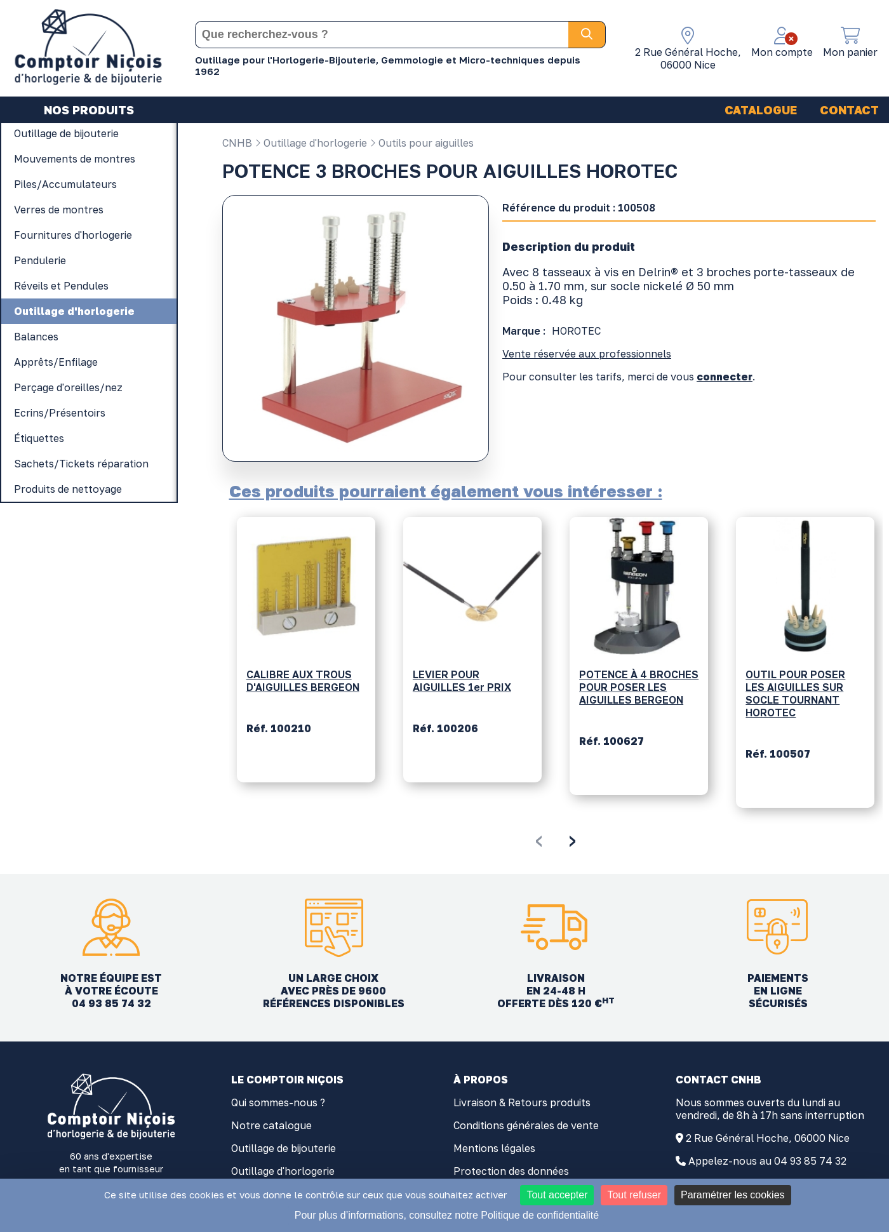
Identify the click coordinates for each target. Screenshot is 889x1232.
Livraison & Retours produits (522, 1102)
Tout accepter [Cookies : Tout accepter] (556, 1194)
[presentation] (539, 839)
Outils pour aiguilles (422, 143)
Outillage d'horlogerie (311, 143)
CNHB (237, 143)
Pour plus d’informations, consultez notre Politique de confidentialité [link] (447, 1215)
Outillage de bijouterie (283, 1148)
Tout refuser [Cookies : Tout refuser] (633, 1194)
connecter (724, 376)
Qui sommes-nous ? (278, 1102)
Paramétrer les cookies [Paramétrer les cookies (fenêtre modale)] (733, 1194)
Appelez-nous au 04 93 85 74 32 (767, 1161)
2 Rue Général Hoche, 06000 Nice (768, 1138)
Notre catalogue (271, 1125)
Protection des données (511, 1171)
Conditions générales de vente (526, 1125)
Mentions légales (494, 1148)
